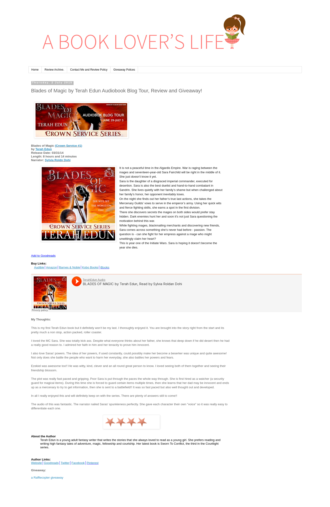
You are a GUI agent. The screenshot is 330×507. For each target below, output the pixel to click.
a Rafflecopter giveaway (47, 477)
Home (35, 69)
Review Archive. (54, 69)
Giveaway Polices (124, 69)
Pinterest (93, 463)
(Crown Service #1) (68, 145)
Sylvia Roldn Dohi (58, 160)
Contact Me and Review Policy (88, 69)
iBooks (105, 267)
